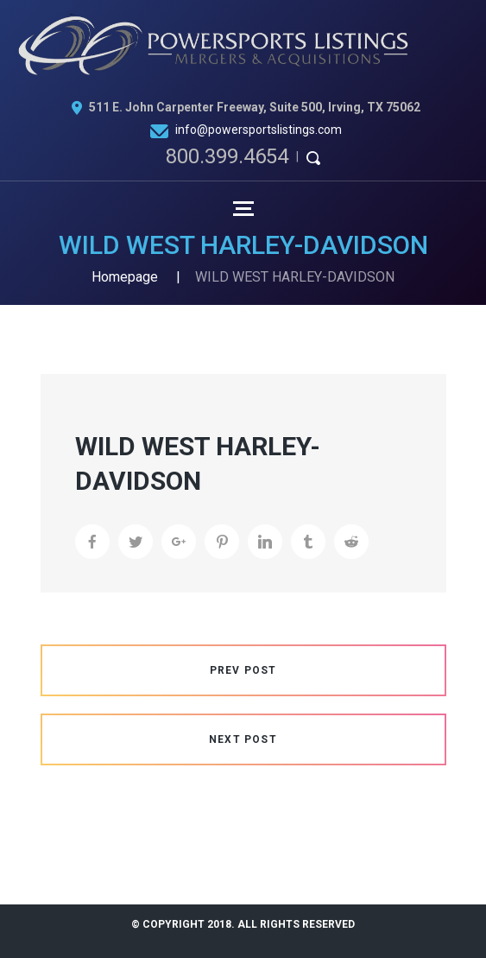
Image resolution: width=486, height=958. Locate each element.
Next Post (243, 739)
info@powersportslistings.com (258, 129)
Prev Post (243, 670)
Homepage (125, 277)
